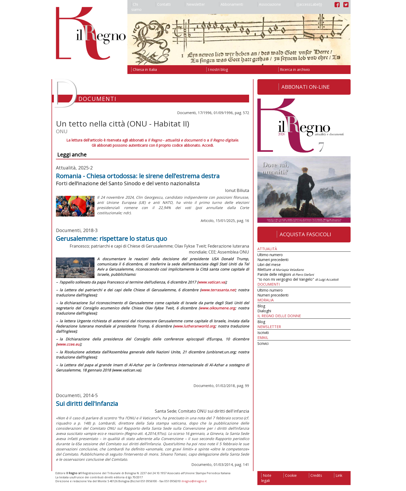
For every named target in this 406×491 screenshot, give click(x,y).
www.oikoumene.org (217, 308)
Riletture (280, 269)
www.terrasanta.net (218, 289)
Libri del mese (269, 264)
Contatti (163, 4)
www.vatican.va (211, 282)
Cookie (290, 475)
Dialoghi (264, 310)
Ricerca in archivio (294, 69)
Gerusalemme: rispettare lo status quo (111, 238)
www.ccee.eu (68, 344)
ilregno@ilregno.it (194, 481)
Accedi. (208, 145)
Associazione (269, 4)
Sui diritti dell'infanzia (87, 403)
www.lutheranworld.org (194, 326)
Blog (261, 305)
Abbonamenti (231, 4)
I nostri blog (217, 69)
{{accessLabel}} (308, 4)
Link (338, 475)
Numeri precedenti (272, 259)
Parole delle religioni (285, 274)
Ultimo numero (270, 254)
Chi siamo (136, 7)
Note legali (266, 478)
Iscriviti (263, 332)
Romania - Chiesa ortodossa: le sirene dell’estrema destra (138, 176)
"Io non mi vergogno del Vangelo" (297, 279)
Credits (315, 475)
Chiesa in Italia (144, 69)
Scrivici (263, 343)
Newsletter (195, 4)
